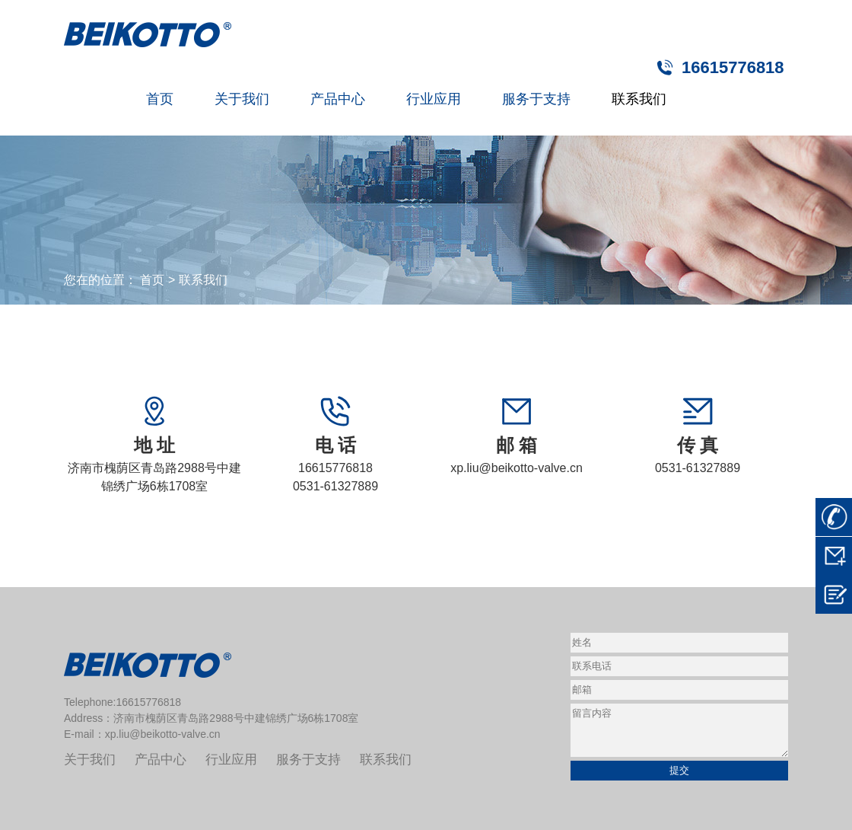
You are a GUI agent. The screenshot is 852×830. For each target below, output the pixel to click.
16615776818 (733, 67)
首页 (159, 99)
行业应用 (433, 99)
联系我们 (639, 99)
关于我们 (242, 99)
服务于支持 (536, 99)
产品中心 (337, 99)
